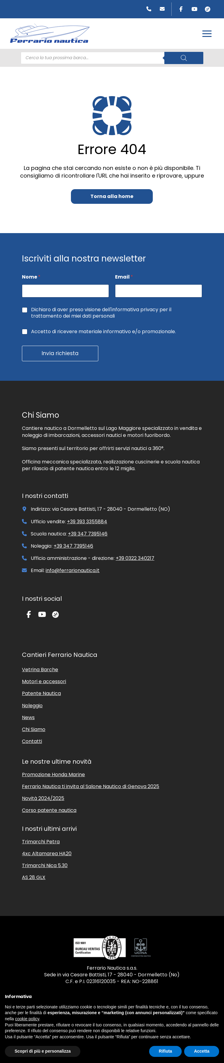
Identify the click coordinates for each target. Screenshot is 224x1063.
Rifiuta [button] (165, 1051)
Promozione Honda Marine (53, 774)
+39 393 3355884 (87, 521)
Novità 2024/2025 (43, 798)
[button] (207, 33)
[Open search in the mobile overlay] (112, 58)
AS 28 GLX (33, 877)
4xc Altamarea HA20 (47, 853)
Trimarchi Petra (41, 841)
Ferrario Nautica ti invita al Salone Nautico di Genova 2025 (90, 786)
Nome (31, 277)
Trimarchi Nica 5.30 (45, 865)
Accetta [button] (201, 1051)
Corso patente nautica (49, 810)
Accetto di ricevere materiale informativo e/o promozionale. (103, 332)
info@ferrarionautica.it (73, 570)
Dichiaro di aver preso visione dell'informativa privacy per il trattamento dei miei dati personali (101, 313)
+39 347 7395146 (87, 533)
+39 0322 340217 (135, 558)
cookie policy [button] (27, 1018)
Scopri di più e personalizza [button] (43, 1051)
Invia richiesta (60, 353)
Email (124, 277)
